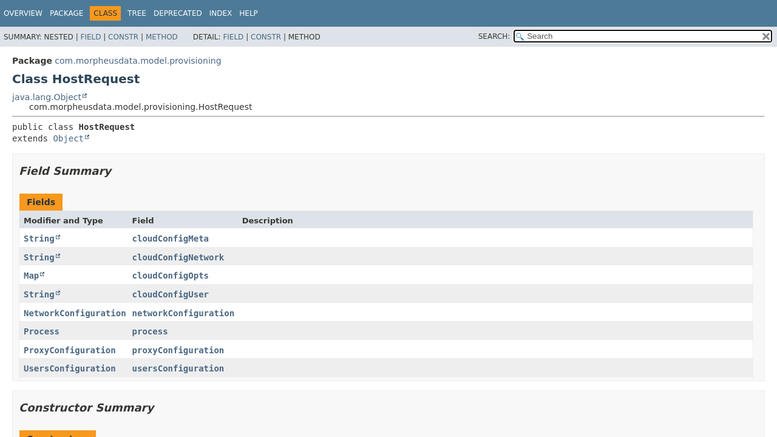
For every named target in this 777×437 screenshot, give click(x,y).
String (39, 238)
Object (68, 138)
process (150, 331)
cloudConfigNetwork (178, 257)
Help (248, 13)
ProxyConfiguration (70, 350)
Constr (123, 37)
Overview (23, 13)
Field (90, 37)
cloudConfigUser (170, 294)
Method (162, 37)
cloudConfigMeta (170, 238)
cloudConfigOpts (170, 275)
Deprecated (178, 13)
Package (66, 13)
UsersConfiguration (70, 368)
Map (31, 275)
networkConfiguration (183, 313)
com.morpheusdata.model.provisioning (138, 61)
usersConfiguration (178, 368)
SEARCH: (494, 36)
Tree (136, 13)
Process (41, 331)
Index (220, 13)
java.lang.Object (46, 97)
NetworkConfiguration (75, 313)
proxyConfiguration (178, 350)
